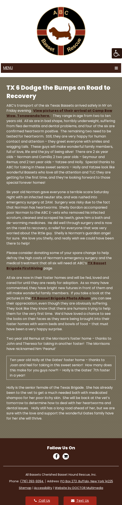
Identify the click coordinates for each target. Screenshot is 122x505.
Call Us (42, 500)
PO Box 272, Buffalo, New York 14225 (86, 481)
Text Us (80, 500)
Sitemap (25, 488)
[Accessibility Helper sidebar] (117, 53)
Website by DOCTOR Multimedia (79, 488)
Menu (8, 67)
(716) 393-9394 (32, 481)
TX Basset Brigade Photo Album (60, 298)
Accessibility (43, 488)
